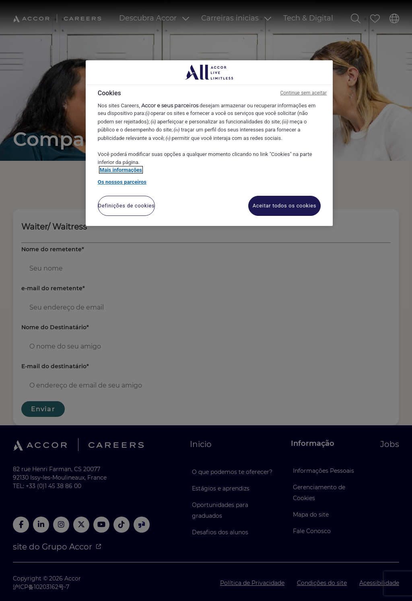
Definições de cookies (126, 206)
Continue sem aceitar (303, 93)
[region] (209, 143)
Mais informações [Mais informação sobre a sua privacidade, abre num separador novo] (121, 170)
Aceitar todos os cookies (284, 206)
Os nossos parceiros (122, 182)
